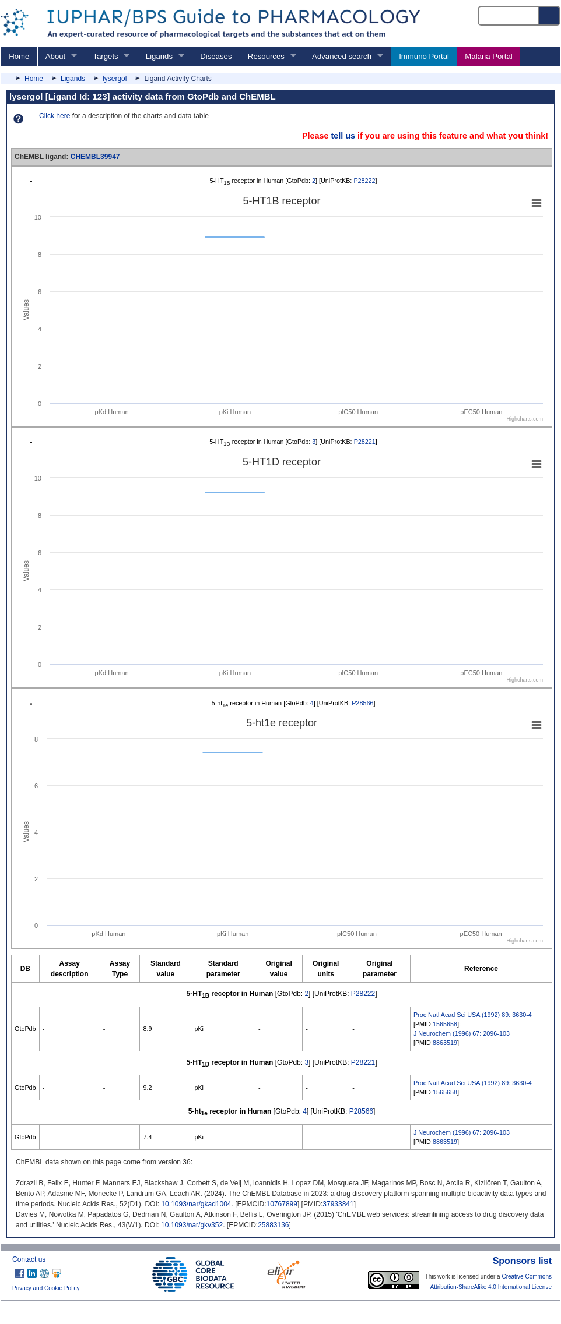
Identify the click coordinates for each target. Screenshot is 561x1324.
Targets (105, 56)
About (55, 56)
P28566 (362, 703)
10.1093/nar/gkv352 (192, 1225)
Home (19, 56)
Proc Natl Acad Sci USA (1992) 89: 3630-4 (472, 1014)
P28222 (364, 180)
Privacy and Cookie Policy (46, 1288)
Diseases (216, 56)
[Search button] (549, 16)
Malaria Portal (488, 56)
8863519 (445, 1042)
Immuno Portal (424, 56)
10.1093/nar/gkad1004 (196, 1204)
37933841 (337, 1204)
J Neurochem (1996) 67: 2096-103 (461, 1033)
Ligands (159, 56)
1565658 (445, 1024)
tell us (343, 135)
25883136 (273, 1225)
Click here (54, 116)
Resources (266, 56)
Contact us (28, 1259)
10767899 (282, 1204)
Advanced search (341, 56)
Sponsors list (522, 1261)
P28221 (365, 441)
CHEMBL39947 (95, 157)
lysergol (115, 79)
